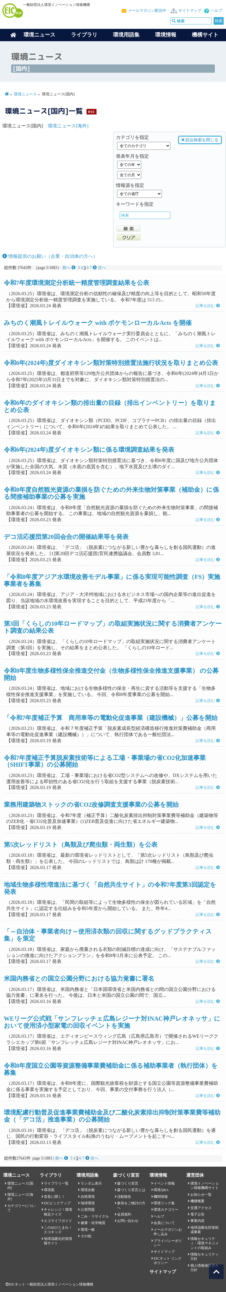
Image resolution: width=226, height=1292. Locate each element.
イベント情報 (164, 1183)
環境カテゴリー (166, 1210)
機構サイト (205, 35)
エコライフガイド (58, 1221)
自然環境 (88, 1197)
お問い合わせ (127, 1221)
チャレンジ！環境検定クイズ (58, 1212)
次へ (99, 267)
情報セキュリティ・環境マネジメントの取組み (204, 1243)
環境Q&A (161, 1190)
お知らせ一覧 (201, 1195)
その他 (86, 1236)
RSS (91, 111)
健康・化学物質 (93, 1223)
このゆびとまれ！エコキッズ (58, 1229)
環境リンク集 (164, 1203)
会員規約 (124, 1214)
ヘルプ (216, 11)
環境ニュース (25, 94)
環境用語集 (126, 35)
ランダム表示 (91, 1183)
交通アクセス (201, 1208)
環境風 (49, 1190)
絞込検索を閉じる (200, 140)
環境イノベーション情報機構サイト (204, 1185)
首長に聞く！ (54, 1197)
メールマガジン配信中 (147, 11)
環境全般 (88, 1190)
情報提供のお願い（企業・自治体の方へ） (50, 256)
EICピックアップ (57, 1203)
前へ (69, 267)
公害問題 (88, 1210)
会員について (164, 1223)
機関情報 (161, 1197)
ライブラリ (84, 35)
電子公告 (197, 1214)
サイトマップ (189, 11)
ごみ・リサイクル (95, 1216)
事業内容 (197, 1221)
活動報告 (124, 1197)
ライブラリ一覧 (56, 1183)
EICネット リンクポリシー (167, 1260)
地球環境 (88, 1203)
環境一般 (88, 1230)
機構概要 (197, 1201)
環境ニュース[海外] (68, 125)
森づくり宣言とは (131, 1190)
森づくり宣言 (127, 1183)
